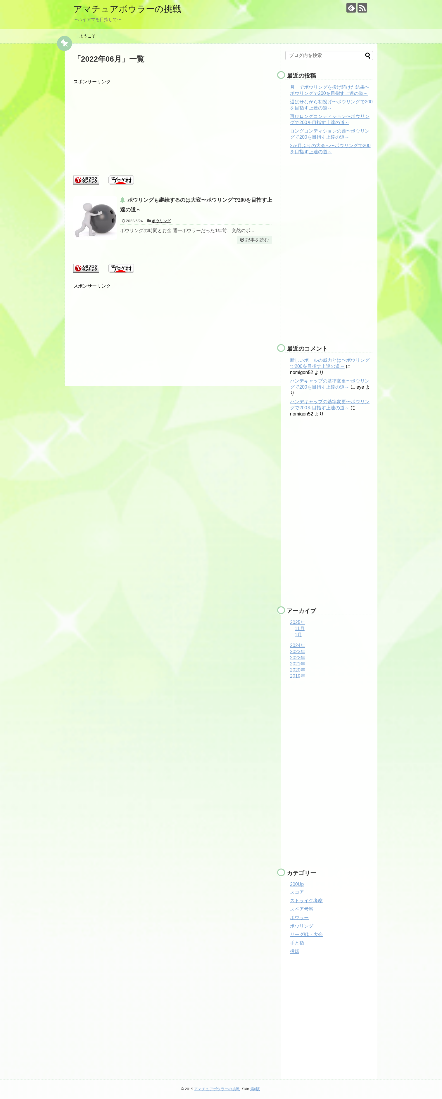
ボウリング (161, 221)
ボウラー (299, 917)
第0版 (255, 1089)
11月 (300, 628)
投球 (294, 951)
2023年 (297, 651)
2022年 (297, 657)
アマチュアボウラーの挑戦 (127, 9)
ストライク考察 (306, 900)
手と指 (297, 942)
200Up (297, 884)
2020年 (297, 669)
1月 (298, 634)
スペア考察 (301, 909)
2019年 (297, 676)
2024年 (297, 645)
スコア (297, 892)
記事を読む (257, 239)
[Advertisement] (172, 126)
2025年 (297, 622)
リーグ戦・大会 (306, 934)
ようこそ (87, 36)
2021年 (297, 663)
